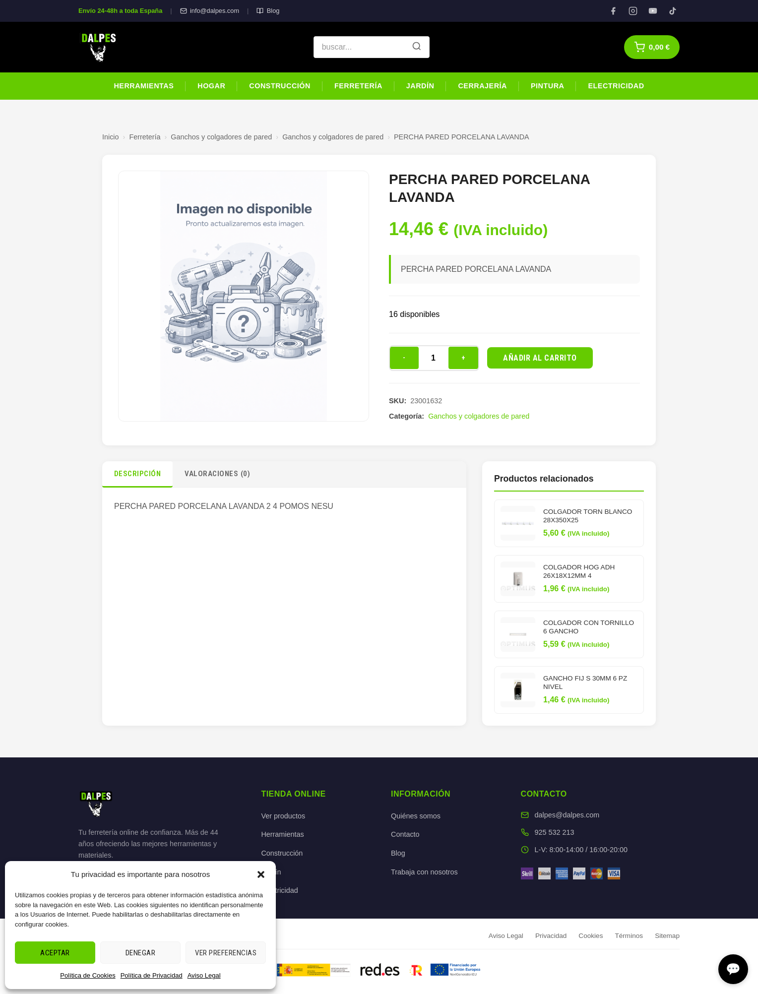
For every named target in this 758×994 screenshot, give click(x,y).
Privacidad (551, 935)
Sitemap (667, 935)
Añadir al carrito (540, 358)
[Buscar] (417, 47)
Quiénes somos (416, 816)
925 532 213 (554, 832)
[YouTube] (653, 11)
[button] (261, 874)
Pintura (547, 86)
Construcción (280, 86)
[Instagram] (633, 11)
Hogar (211, 86)
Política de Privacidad (152, 975)
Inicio (110, 137)
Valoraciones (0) (217, 473)
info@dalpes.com (209, 10)
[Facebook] (613, 11)
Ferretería (358, 86)
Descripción (137, 473)
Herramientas (144, 86)
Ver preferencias (225, 952)
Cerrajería (482, 86)
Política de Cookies (87, 975)
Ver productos (283, 816)
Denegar (141, 952)
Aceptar (55, 952)
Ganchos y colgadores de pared (221, 137)
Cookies (590, 935)
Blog (267, 10)
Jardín (420, 86)
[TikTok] (673, 11)
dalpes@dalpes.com (567, 815)
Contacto (405, 834)
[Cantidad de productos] (433, 358)
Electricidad (616, 86)
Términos (629, 935)
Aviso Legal (204, 975)
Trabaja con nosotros (424, 872)
